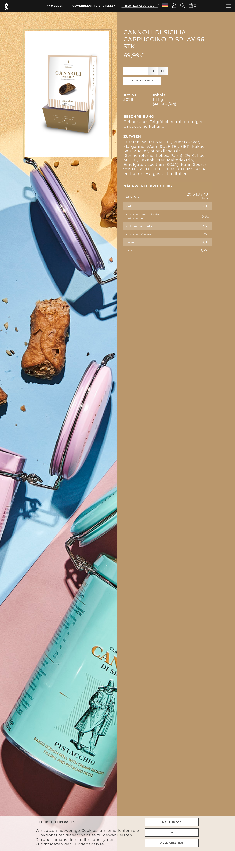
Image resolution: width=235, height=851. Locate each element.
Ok (172, 832)
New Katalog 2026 (140, 5)
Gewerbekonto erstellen (94, 5)
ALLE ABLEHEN (171, 842)
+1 (163, 71)
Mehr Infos (171, 822)
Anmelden (55, 5)
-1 (152, 71)
